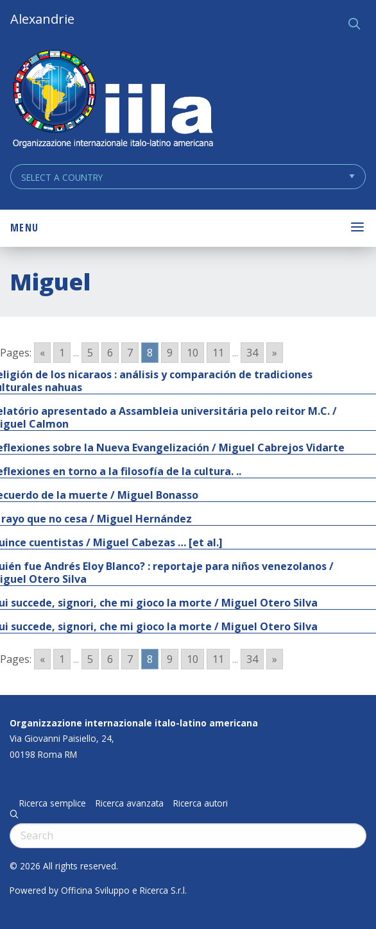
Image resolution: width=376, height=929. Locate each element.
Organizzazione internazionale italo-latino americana (134, 723)
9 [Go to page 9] (170, 353)
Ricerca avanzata (130, 803)
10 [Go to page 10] (192, 353)
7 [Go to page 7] (130, 353)
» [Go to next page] (274, 353)
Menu (24, 228)
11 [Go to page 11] (218, 353)
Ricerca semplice (52, 803)
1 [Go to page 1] (62, 353)
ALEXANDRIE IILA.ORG (112, 100)
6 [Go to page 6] (110, 353)
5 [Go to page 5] (90, 353)
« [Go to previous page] (42, 353)
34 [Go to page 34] (252, 353)
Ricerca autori (200, 803)
